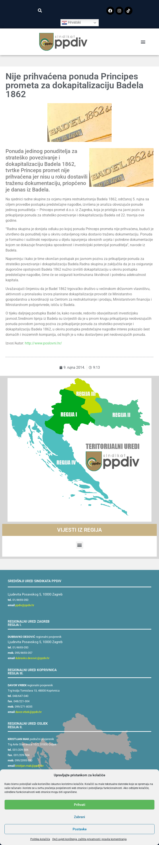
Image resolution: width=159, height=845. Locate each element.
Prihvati (79, 805)
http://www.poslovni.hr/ (43, 343)
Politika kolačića (40, 839)
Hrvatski (71, 22)
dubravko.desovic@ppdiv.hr (32, 658)
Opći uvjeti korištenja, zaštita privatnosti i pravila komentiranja (89, 839)
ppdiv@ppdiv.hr (24, 605)
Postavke (80, 829)
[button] (39, 10)
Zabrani (79, 817)
